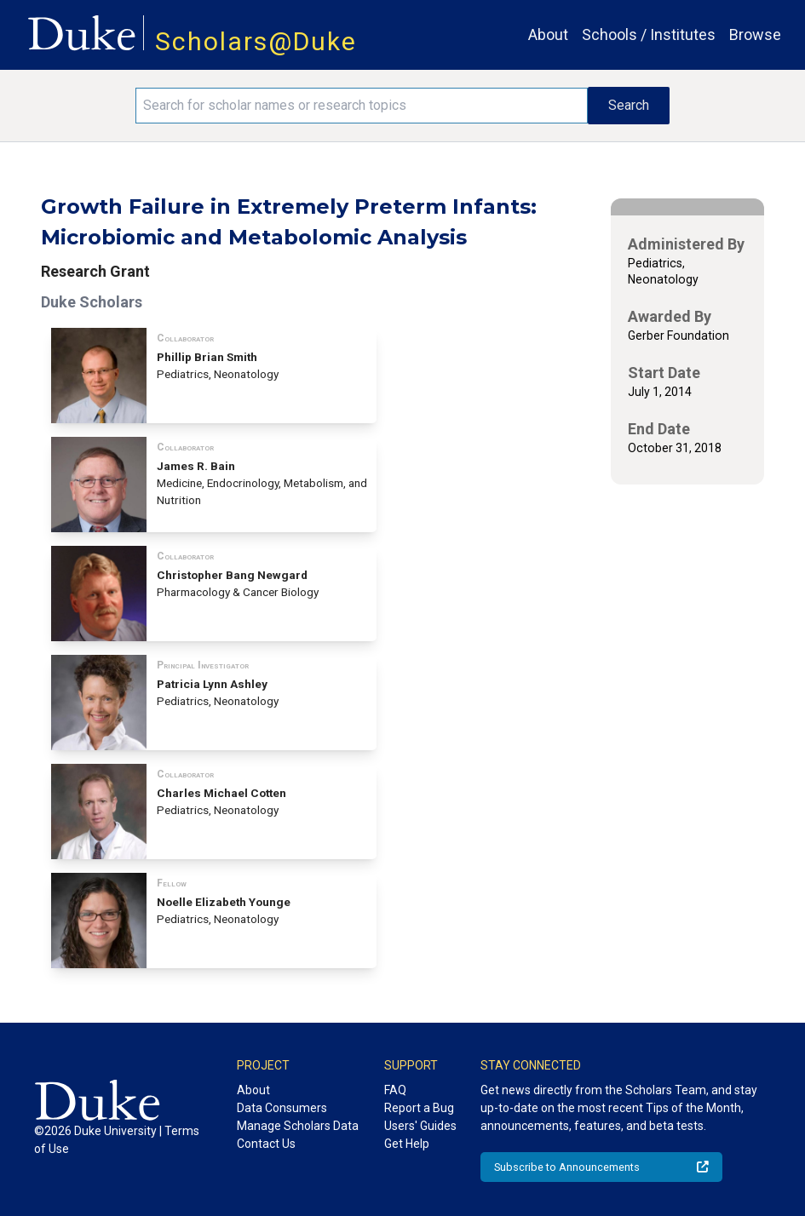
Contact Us (266, 1143)
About (548, 34)
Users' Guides (420, 1126)
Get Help (406, 1143)
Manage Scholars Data (298, 1126)
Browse (755, 34)
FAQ (395, 1090)
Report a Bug (419, 1108)
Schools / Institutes (649, 34)
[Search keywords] (362, 105)
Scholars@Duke (256, 41)
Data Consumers (282, 1108)
